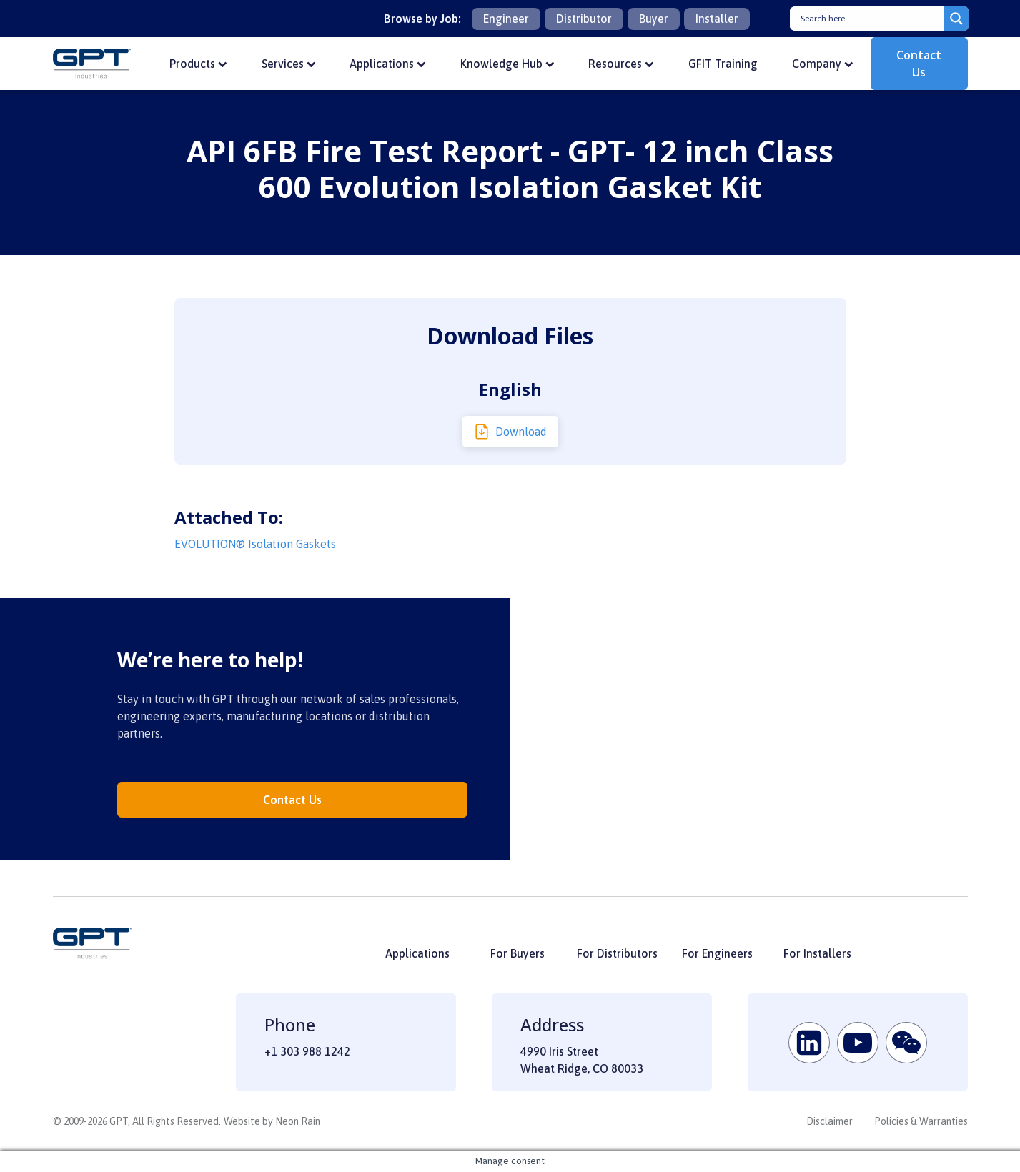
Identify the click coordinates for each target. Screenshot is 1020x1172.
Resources (621, 63)
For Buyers (517, 953)
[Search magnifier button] (956, 18)
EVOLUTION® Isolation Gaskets (255, 543)
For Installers (817, 953)
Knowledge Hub (507, 63)
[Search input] (871, 18)
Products (198, 63)
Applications (388, 63)
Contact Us (918, 63)
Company (822, 63)
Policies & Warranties (921, 1121)
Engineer (506, 18)
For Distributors (617, 953)
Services (289, 63)
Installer (716, 18)
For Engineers (717, 953)
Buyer (653, 18)
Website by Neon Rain (272, 1121)
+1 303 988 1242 (307, 1051)
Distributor (584, 18)
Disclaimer (829, 1121)
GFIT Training (723, 63)
